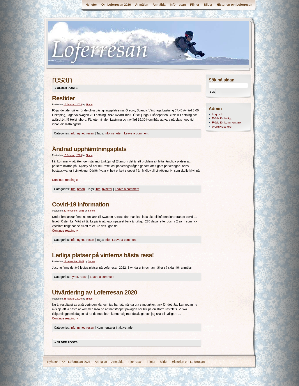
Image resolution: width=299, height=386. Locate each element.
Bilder (208, 4)
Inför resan (178, 4)
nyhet (81, 133)
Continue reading (65, 180)
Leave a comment (136, 133)
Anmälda (158, 4)
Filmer (194, 4)
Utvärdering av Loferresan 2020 (94, 292)
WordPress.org (222, 126)
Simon (89, 104)
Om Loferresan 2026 (116, 4)
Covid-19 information (80, 204)
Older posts (66, 88)
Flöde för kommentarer (227, 122)
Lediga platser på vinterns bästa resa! (103, 255)
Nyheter (91, 4)
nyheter (116, 133)
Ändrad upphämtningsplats (89, 149)
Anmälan (141, 4)
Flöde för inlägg (222, 118)
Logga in (217, 114)
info (73, 133)
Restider (63, 98)
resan (90, 133)
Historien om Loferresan (234, 4)
